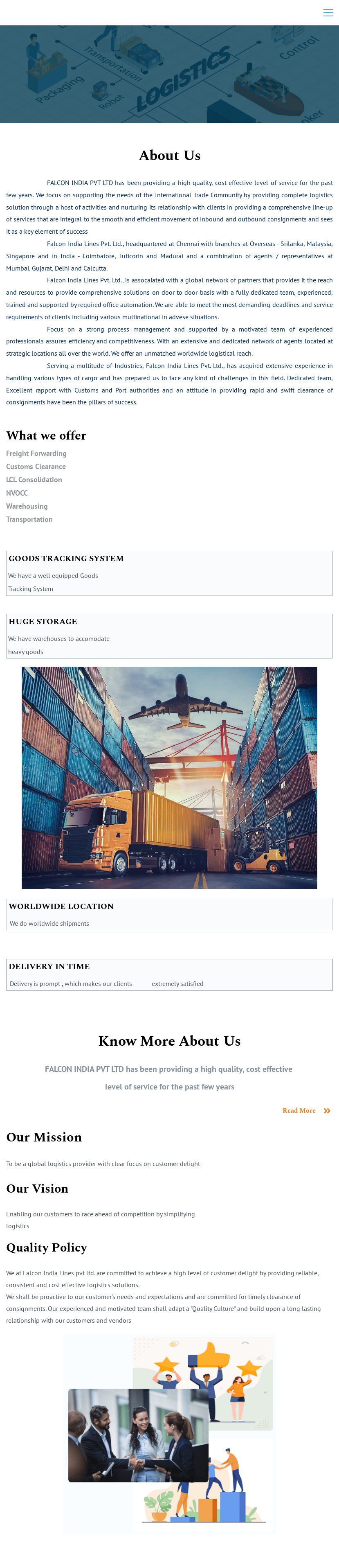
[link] (169, 673)
